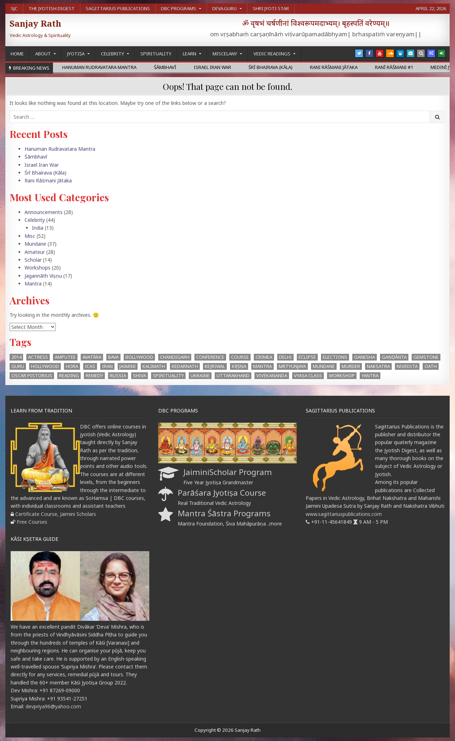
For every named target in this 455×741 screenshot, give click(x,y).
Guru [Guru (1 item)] (17, 366)
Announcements (44, 212)
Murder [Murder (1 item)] (351, 366)
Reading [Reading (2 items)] (69, 375)
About (43, 53)
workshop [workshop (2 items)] (342, 375)
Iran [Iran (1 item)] (107, 366)
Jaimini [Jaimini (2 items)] (127, 366)
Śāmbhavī (36, 156)
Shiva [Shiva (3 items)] (139, 375)
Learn (189, 53)
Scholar (33, 259)
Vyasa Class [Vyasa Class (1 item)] (308, 375)
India (37, 227)
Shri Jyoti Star (271, 8)
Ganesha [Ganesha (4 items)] (364, 357)
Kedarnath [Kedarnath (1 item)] (185, 366)
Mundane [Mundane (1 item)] (324, 366)
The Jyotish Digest (51, 8)
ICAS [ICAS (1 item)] (90, 366)
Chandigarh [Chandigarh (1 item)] (174, 357)
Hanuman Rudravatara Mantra (60, 148)
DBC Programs (178, 8)
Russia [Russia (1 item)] (118, 375)
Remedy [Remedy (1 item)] (94, 375)
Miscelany (225, 53)
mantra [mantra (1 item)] (262, 366)
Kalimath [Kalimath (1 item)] (154, 366)
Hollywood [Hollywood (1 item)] (45, 366)
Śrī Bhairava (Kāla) (45, 172)
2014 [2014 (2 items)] (16, 357)
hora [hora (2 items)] (72, 366)
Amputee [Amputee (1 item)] (65, 357)
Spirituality (155, 53)
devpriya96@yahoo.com (53, 706)
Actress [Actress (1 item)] (38, 357)
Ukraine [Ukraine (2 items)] (200, 375)
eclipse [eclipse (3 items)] (307, 357)
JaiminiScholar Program (227, 472)
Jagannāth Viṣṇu (43, 275)
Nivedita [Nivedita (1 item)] (407, 366)
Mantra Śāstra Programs (224, 513)
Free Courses (32, 521)
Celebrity (112, 53)
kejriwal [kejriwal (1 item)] (215, 366)
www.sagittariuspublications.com (344, 514)
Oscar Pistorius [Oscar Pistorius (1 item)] (31, 375)
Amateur (35, 252)
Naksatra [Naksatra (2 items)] (378, 366)
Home (17, 53)
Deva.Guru (224, 8)
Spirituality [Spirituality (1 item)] (168, 375)
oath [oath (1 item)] (430, 366)
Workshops (37, 267)
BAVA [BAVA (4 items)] (113, 357)
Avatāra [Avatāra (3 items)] (91, 357)
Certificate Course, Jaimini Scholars (55, 514)
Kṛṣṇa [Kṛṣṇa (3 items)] (239, 366)
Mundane (35, 243)
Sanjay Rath (35, 23)
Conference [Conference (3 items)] (210, 357)
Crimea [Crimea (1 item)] (264, 357)
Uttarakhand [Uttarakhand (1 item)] (233, 375)
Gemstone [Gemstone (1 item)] (426, 357)
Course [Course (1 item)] (240, 357)
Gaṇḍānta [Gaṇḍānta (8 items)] (394, 357)
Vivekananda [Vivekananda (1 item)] (271, 375)
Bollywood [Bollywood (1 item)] (139, 357)
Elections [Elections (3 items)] (335, 357)
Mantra (33, 283)
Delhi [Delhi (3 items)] (285, 357)
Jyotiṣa (76, 53)
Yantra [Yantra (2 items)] (370, 375)
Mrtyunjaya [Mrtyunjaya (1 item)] (292, 366)
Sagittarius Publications (118, 8)
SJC (14, 8)
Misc (30, 236)
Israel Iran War (42, 164)
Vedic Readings (271, 53)
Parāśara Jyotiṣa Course (222, 492)
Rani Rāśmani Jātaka (48, 180)
